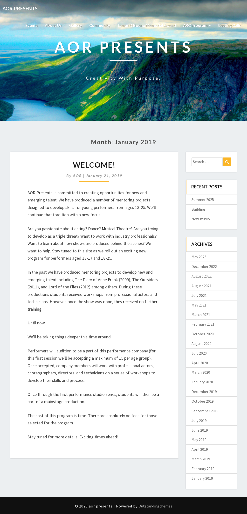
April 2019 (200, 449)
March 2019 (201, 459)
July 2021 (199, 295)
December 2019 (204, 391)
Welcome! (94, 164)
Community (99, 25)
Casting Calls (229, 25)
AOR (77, 175)
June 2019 (200, 430)
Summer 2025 (203, 199)
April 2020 (200, 362)
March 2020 (201, 372)
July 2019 (199, 420)
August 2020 (202, 343)
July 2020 (199, 353)
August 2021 (202, 285)
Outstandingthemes (155, 506)
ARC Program (197, 25)
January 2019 (202, 478)
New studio (201, 218)
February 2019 (203, 468)
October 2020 (203, 333)
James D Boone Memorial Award (146, 25)
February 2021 (203, 324)
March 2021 (201, 314)
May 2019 (199, 439)
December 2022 (204, 266)
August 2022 (202, 276)
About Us (53, 25)
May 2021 (199, 305)
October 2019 (203, 401)
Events (31, 25)
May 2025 (199, 256)
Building (198, 209)
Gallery (75, 25)
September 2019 (205, 410)
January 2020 (202, 381)
